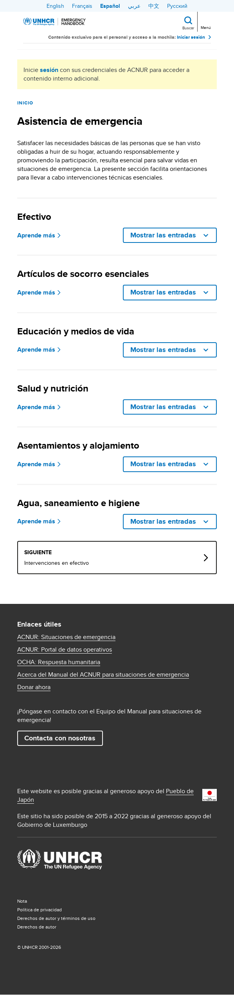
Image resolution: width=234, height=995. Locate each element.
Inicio (25, 102)
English (55, 6)
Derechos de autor (36, 926)
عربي (134, 6)
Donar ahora (33, 687)
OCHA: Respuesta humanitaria (58, 662)
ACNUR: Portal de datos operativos (64, 649)
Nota (22, 901)
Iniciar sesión (191, 37)
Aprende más (36, 235)
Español (110, 6)
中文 (153, 6)
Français (82, 6)
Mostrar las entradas (164, 235)
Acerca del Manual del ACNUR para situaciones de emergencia (103, 674)
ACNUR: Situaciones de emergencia (66, 637)
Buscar (188, 28)
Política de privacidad (39, 909)
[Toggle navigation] (205, 21)
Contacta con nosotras (59, 738)
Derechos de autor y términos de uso (56, 918)
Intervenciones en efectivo (56, 563)
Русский (177, 6)
